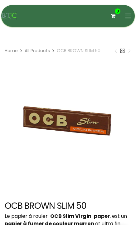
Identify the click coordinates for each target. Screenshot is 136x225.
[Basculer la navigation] (128, 16)
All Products (37, 51)
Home (11, 51)
